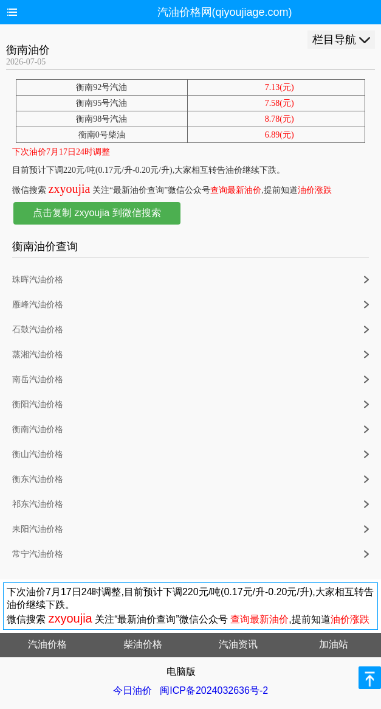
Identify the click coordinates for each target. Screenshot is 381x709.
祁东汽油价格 (37, 504)
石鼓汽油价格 (37, 329)
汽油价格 (47, 644)
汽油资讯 (238, 644)
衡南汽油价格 (37, 429)
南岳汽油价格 (37, 379)
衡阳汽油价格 (37, 404)
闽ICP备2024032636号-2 (214, 690)
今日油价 (132, 690)
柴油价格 (142, 644)
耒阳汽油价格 (37, 529)
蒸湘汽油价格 (37, 354)
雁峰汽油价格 (37, 304)
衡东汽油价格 (37, 479)
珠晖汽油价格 (37, 279)
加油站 (333, 644)
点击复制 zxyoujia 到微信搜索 (97, 213)
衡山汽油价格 (37, 454)
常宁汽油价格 (37, 554)
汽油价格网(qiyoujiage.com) (224, 12)
